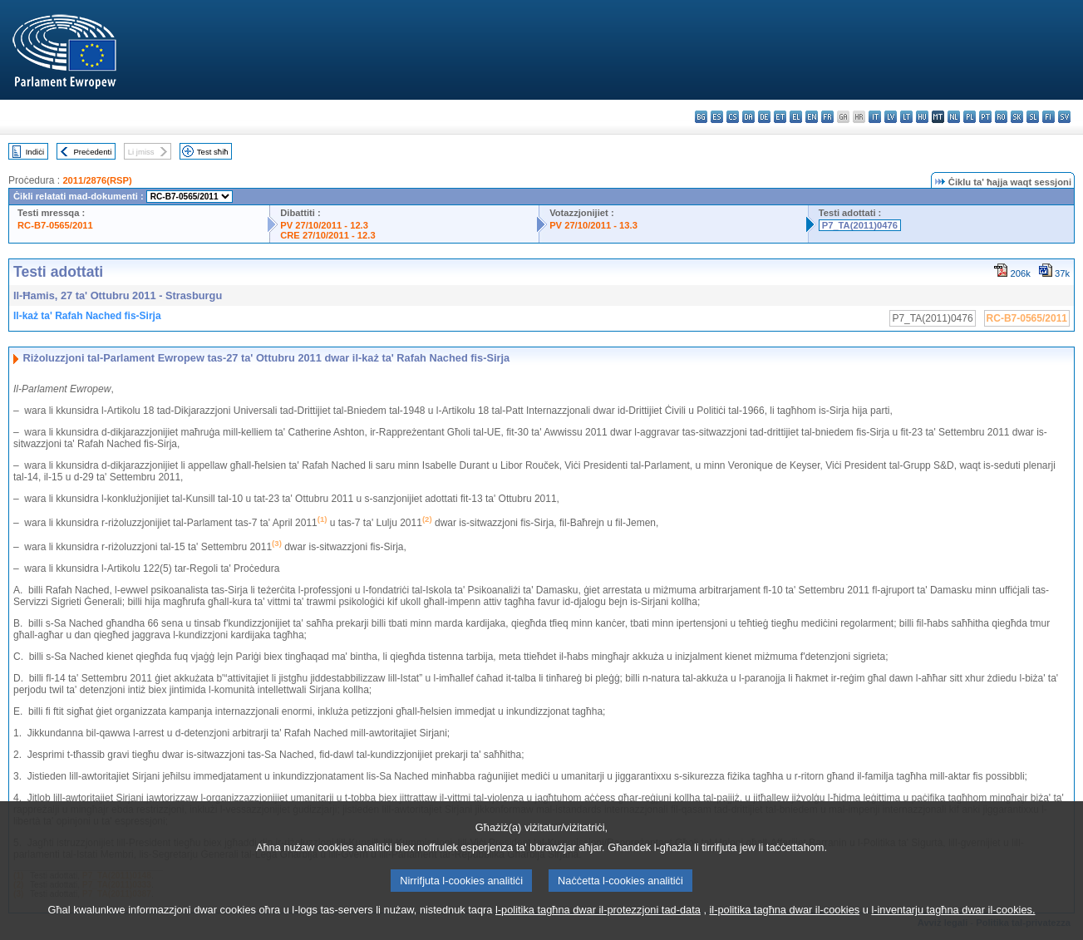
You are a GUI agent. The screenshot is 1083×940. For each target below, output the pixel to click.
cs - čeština (732, 117)
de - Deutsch (764, 117)
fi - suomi (1048, 117)
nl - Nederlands (954, 117)
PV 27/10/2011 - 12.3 (324, 225)
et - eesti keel (780, 117)
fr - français (827, 117)
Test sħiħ (213, 151)
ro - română (1001, 117)
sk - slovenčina (1017, 117)
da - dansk (748, 117)
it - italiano (875, 117)
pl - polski (969, 117)
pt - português (985, 117)
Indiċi (35, 151)
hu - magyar (922, 117)
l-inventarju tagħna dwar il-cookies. (953, 929)
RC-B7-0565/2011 (55, 225)
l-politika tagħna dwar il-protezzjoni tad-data (598, 929)
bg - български (701, 117)
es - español (717, 117)
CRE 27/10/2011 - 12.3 (327, 235)
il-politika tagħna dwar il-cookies (785, 929)
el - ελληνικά (796, 117)
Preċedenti (92, 151)
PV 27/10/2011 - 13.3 (593, 225)
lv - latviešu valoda (890, 117)
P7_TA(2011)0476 (860, 225)
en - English (811, 117)
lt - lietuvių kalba (906, 117)
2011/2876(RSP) (96, 180)
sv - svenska (1064, 117)
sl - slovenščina (1032, 117)
